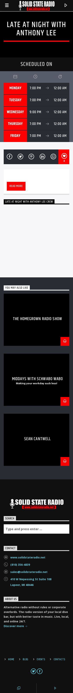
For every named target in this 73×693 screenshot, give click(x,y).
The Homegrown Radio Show (37, 318)
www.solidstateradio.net (27, 557)
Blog (25, 659)
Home (11, 659)
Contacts (59, 659)
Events (41, 659)
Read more (16, 186)
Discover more (15, 626)
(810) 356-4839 (20, 564)
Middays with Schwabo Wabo (37, 378)
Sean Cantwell (37, 438)
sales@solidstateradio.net (28, 572)
